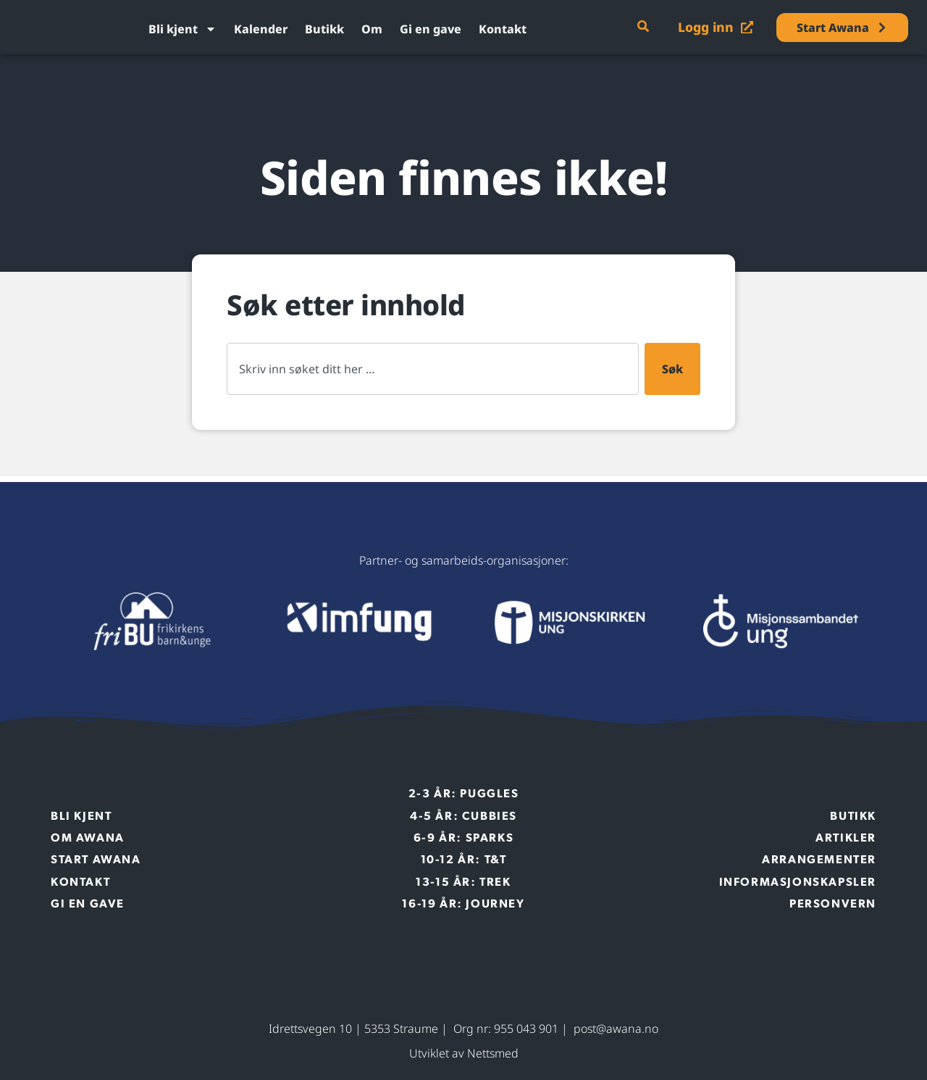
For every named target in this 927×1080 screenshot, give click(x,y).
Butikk (324, 29)
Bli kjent (182, 29)
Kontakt (503, 29)
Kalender (261, 29)
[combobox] (433, 369)
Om (371, 29)
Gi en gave (430, 29)
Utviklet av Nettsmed (464, 1053)
